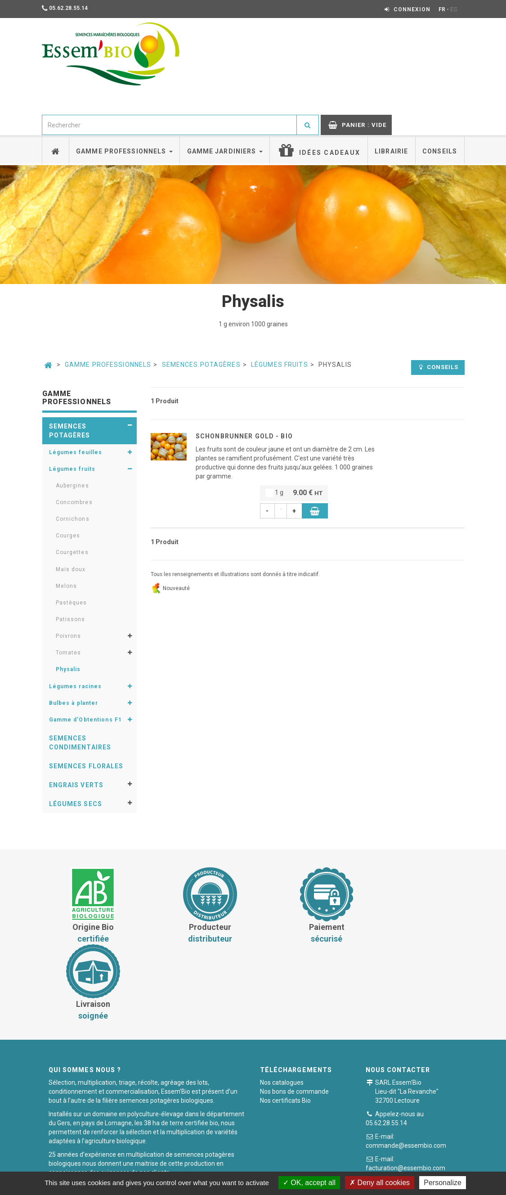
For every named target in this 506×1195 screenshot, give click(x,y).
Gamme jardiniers (225, 151)
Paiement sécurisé (249, 1165)
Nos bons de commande (294, 1014)
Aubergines (72, 486)
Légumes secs (75, 803)
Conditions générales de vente (167, 1165)
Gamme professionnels (124, 151)
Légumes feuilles (76, 452)
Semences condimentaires (80, 743)
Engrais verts (76, 785)
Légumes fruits (279, 364)
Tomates (68, 652)
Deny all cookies (379, 1182)
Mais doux (71, 569)
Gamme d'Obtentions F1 (85, 720)
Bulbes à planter (74, 703)
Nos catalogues (282, 1005)
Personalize (442, 1182)
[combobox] (169, 125)
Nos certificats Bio (285, 1023)
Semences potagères (201, 364)
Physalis (68, 669)
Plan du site (366, 1165)
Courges (68, 535)
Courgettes (72, 552)
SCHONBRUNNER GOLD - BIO (244, 436)
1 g (294, 493)
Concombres (74, 502)
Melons (66, 586)
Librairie (391, 151)
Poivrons (68, 636)
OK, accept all (309, 1182)
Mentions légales (313, 1165)
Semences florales (86, 766)
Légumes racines (75, 686)
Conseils (439, 151)
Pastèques (71, 603)
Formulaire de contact (420, 1107)
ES (453, 9)
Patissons (70, 619)
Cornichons (73, 519)
